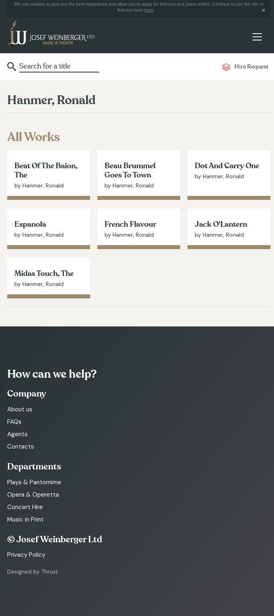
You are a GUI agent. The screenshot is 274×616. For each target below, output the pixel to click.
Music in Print (25, 519)
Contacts (20, 447)
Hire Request (251, 66)
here (148, 10)
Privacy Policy (26, 555)
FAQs (14, 422)
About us (19, 409)
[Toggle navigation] (257, 37)
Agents (17, 434)
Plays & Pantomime (34, 482)
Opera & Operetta (33, 495)
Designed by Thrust (32, 571)
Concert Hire (25, 507)
